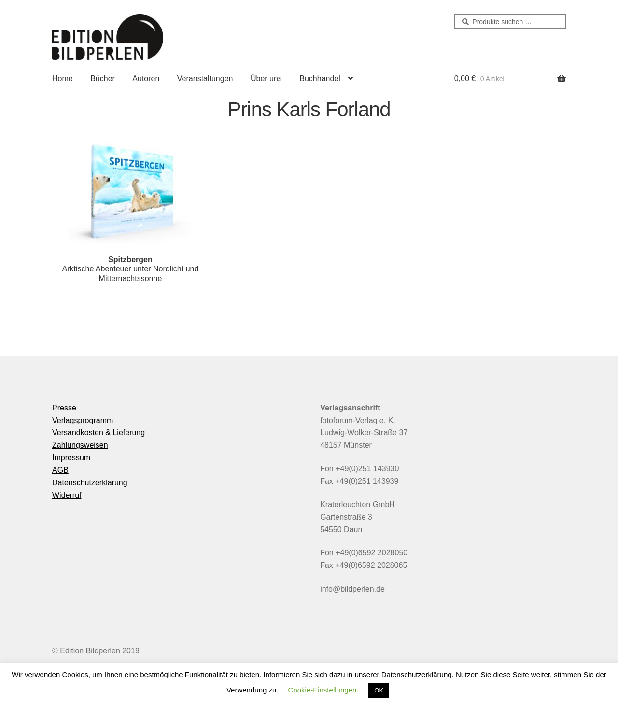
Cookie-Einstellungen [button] (322, 690)
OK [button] (378, 690)
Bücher (102, 78)
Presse (64, 408)
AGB (60, 470)
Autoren (145, 78)
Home (62, 78)
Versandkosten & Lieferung (98, 432)
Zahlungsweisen (80, 445)
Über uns (266, 78)
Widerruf (66, 495)
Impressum (71, 457)
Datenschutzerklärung (89, 483)
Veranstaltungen (205, 78)
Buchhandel (319, 78)
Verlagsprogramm (82, 420)
